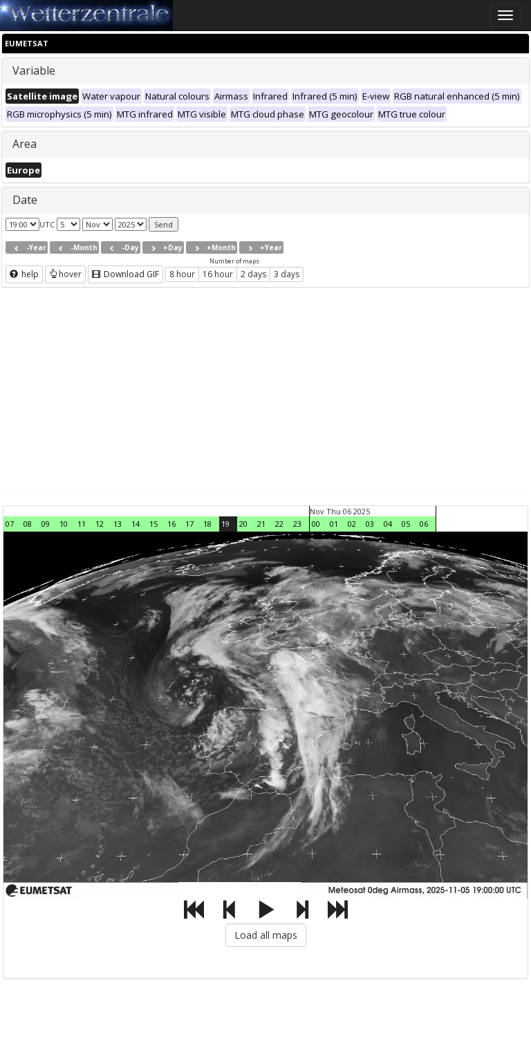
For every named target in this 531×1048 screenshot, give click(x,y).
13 (117, 523)
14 (135, 523)
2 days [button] (253, 274)
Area (24, 143)
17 (189, 523)
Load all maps (265, 935)
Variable (33, 70)
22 (279, 523)
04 (388, 523)
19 (225, 523)
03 (370, 523)
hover (65, 274)
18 (207, 523)
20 (243, 523)
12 (99, 523)
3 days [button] (286, 274)
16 (171, 523)
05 (406, 523)
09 (45, 523)
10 (63, 523)
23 (297, 523)
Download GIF (125, 274)
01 (334, 523)
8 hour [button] (182, 274)
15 (153, 523)
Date (24, 199)
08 (28, 523)
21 (261, 523)
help (24, 274)
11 (81, 523)
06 (424, 523)
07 (10, 523)
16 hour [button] (218, 274)
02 (352, 523)
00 (316, 523)
